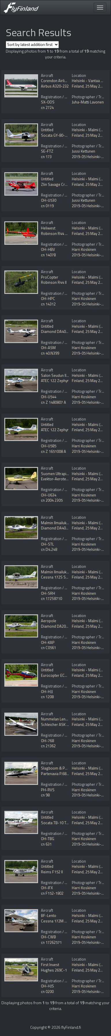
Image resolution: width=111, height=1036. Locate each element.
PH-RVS (47, 790)
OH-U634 (48, 495)
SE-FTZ (47, 151)
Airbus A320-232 (55, 86)
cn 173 (46, 157)
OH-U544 (48, 397)
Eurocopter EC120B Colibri (62, 675)
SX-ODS (47, 102)
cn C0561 (48, 647)
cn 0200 (47, 991)
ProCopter (49, 277)
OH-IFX (47, 888)
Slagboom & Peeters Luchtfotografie (71, 768)
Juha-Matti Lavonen (88, 102)
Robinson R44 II (54, 282)
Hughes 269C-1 (54, 970)
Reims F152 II (52, 872)
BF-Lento (48, 915)
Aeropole (48, 621)
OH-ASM (48, 348)
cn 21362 (48, 746)
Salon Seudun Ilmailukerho (63, 375)
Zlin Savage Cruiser (57, 184)
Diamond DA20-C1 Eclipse (62, 626)
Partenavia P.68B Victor (60, 773)
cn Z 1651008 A (53, 451)
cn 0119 (47, 206)
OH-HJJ (47, 691)
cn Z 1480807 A (53, 402)
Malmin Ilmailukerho (57, 523)
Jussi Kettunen (83, 151)
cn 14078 (48, 255)
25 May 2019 (95, 86)
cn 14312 (48, 304)
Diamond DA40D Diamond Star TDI (69, 528)
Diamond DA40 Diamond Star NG (68, 331)
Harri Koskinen (84, 249)
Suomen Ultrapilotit (57, 474)
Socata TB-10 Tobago (59, 823)
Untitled (47, 130)
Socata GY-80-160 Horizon (63, 135)
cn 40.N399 (50, 353)
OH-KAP (47, 642)
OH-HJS (47, 986)
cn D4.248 (49, 549)
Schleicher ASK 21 (55, 724)
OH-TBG (47, 839)
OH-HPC (48, 298)
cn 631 (46, 844)
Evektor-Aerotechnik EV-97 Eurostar (71, 479)
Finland (78, 86)
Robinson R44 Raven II (59, 233)
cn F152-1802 (52, 893)
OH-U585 (48, 446)
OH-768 (47, 741)
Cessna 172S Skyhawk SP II (63, 577)
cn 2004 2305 (52, 500)
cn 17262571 (51, 942)
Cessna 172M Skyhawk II (61, 921)
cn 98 (45, 795)
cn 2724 (47, 107)
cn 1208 (47, 697)
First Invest (50, 965)
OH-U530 (48, 200)
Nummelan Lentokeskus (60, 719)
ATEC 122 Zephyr (55, 380)
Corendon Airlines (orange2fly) (66, 81)
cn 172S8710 (51, 598)
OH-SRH (48, 593)
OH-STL (47, 544)
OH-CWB (48, 937)
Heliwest (48, 228)
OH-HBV (48, 249)
